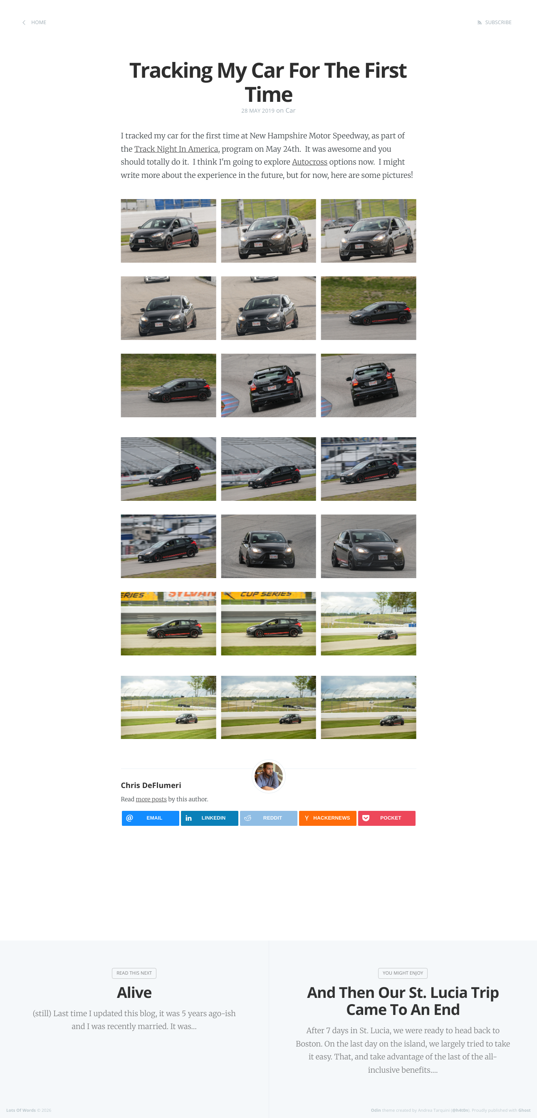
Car (290, 110)
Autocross (309, 162)
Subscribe (498, 22)
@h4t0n (460, 1110)
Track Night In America (176, 149)
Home (38, 22)
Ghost (524, 1110)
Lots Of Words (21, 1110)
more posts (151, 799)
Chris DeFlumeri (151, 785)
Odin (376, 1110)
